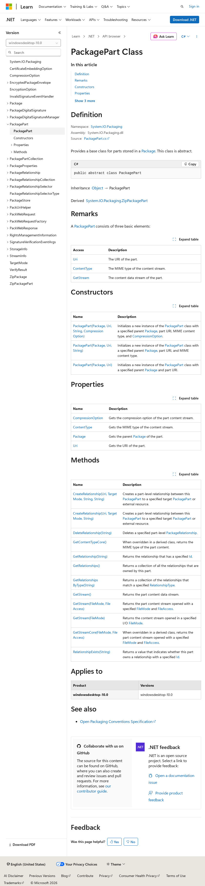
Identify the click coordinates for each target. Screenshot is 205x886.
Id (190, 556)
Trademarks (12, 882)
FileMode (143, 608)
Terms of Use (176, 875)
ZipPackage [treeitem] (18, 276)
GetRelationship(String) (90, 556)
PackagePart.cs (95, 138)
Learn (76, 36)
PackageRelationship (181, 532)
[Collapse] (60, 32)
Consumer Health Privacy (138, 875)
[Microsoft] (9, 6)
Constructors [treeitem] (23, 138)
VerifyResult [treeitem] (18, 269)
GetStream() (82, 594)
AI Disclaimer (13, 875)
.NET (91, 36)
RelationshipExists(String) (91, 651)
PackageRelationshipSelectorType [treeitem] (34, 193)
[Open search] (182, 6)
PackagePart (84, 226)
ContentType (82, 268)
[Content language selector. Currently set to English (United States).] (26, 864)
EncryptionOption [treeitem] (23, 89)
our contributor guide (94, 788)
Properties (82, 93)
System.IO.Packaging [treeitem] (25, 61)
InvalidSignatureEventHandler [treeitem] (32, 96)
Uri (75, 259)
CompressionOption (147, 336)
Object (97, 187)
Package (148, 150)
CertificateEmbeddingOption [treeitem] (31, 68)
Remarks (81, 80)
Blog (64, 875)
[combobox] (33, 43)
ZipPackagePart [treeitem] (21, 283)
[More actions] (197, 36)
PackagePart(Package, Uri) (92, 364)
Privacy (104, 875)
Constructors (84, 86)
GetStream (81, 277)
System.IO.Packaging (106, 126)
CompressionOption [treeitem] (25, 75)
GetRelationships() (86, 565)
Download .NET (184, 19)
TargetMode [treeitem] (19, 262)
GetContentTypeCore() (89, 542)
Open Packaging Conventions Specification (116, 721)
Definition (82, 74)
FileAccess (165, 608)
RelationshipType (162, 585)
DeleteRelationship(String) (92, 532)
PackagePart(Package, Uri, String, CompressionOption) (92, 330)
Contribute (85, 875)
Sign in (194, 6)
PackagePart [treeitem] (23, 131)
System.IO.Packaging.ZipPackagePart (117, 200)
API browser (111, 36)
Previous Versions (42, 875)
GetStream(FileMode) (89, 618)
